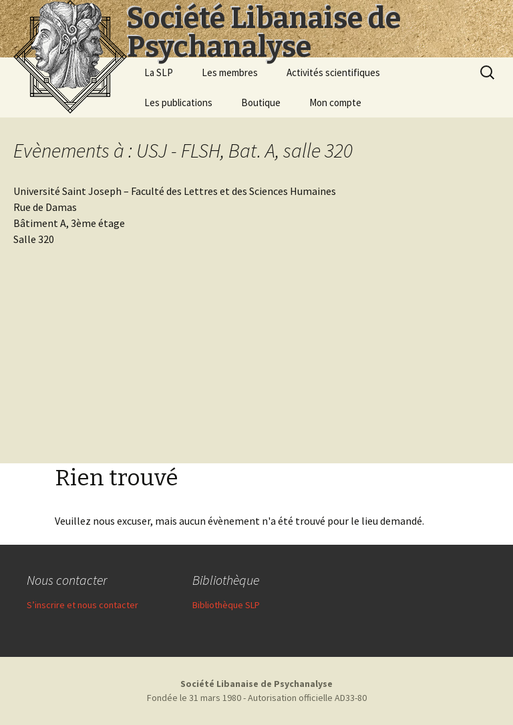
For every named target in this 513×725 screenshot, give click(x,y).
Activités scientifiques (333, 72)
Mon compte (335, 102)
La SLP (158, 72)
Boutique (261, 102)
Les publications (178, 102)
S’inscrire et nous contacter (82, 605)
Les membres (230, 72)
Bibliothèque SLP (226, 605)
